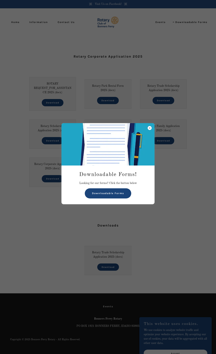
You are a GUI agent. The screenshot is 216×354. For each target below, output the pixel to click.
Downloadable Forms (108, 193)
